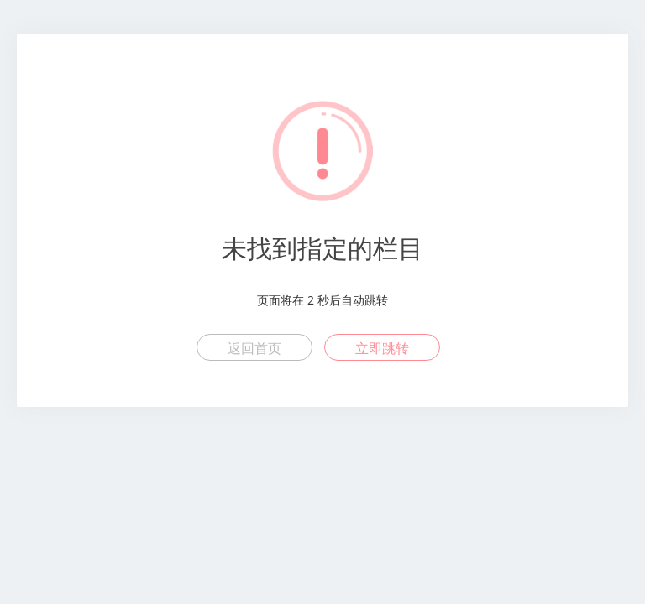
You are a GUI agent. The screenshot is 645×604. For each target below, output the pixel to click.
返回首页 (254, 348)
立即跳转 (382, 348)
